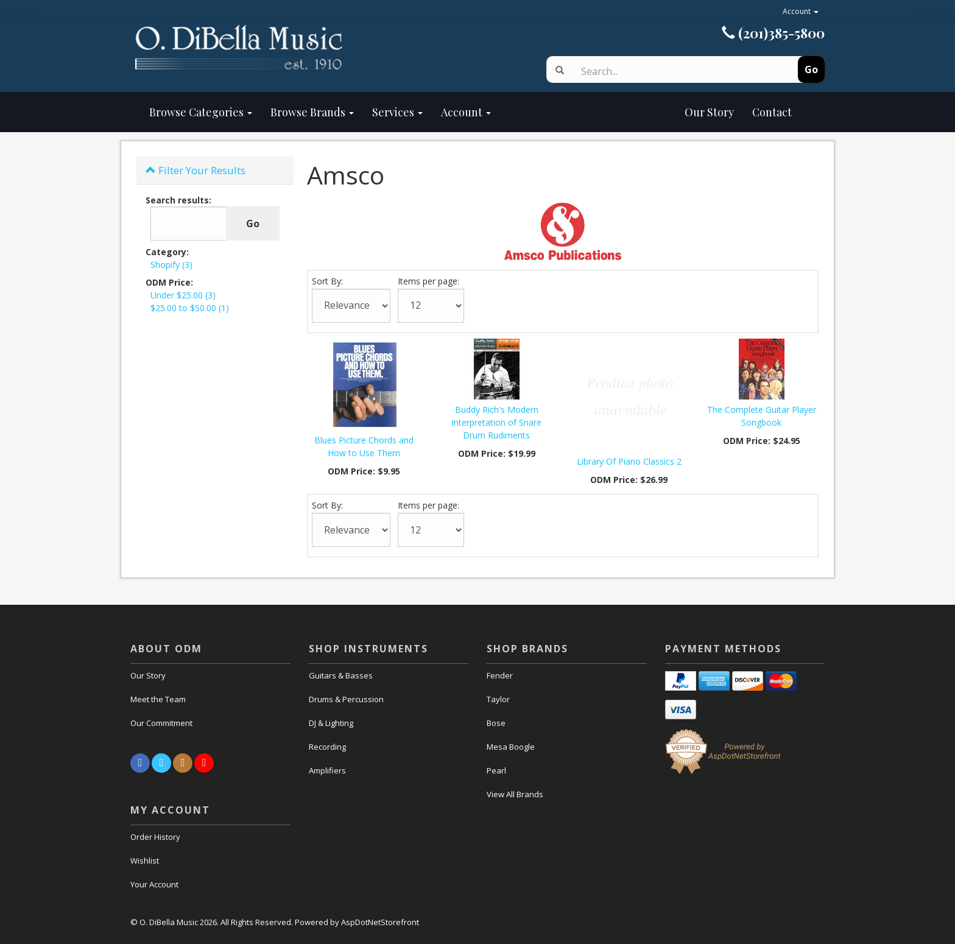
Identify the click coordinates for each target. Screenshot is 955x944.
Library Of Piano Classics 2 (629, 461)
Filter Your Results (195, 170)
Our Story (621, 112)
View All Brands (515, 794)
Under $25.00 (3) (183, 295)
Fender (500, 675)
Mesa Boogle (511, 746)
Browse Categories (200, 112)
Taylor (498, 699)
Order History (155, 836)
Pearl (496, 770)
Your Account (154, 884)
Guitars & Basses (341, 675)
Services (397, 112)
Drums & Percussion (346, 699)
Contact (772, 112)
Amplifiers (327, 770)
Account (801, 11)
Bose (496, 722)
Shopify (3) (171, 264)
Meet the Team (158, 699)
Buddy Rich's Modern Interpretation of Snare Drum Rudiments (496, 422)
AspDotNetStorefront (380, 922)
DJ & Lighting (331, 722)
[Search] (674, 71)
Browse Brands (312, 112)
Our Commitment (161, 722)
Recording (327, 746)
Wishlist (144, 860)
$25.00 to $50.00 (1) (189, 308)
